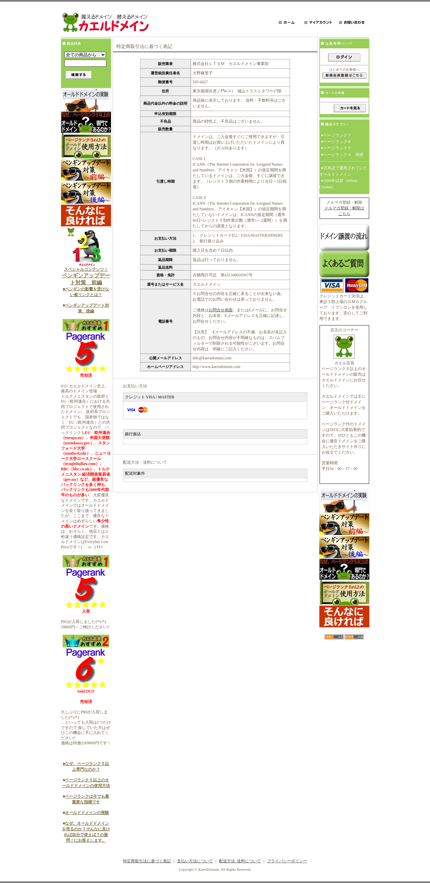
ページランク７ (337, 135)
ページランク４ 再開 (343, 154)
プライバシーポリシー (287, 861)
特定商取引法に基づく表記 (147, 861)
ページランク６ (337, 141)
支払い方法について (195, 861)
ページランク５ (337, 148)
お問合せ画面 (221, 310)
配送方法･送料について (240, 861)
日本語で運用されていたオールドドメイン (343, 171)
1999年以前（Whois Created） (338, 183)
